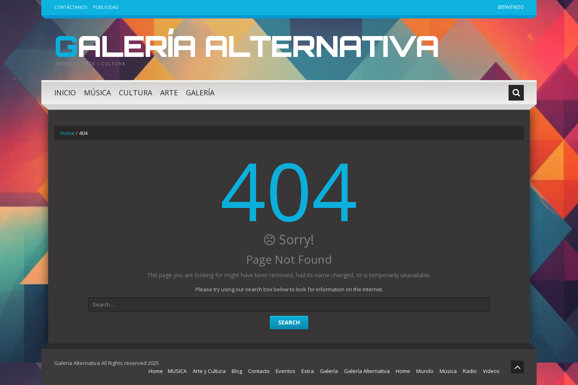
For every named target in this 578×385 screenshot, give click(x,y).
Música (97, 92)
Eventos (285, 371)
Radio (470, 371)
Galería (200, 92)
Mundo (425, 371)
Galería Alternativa (246, 45)
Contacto (259, 371)
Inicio (65, 92)
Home (67, 133)
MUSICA (177, 371)
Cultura (135, 92)
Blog (237, 371)
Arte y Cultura (209, 371)
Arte (169, 92)
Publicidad (106, 7)
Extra (307, 371)
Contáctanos (70, 7)
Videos (491, 371)
